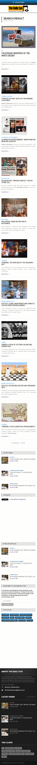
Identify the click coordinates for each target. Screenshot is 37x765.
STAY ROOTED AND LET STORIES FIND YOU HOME (21, 473)
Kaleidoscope (5, 178)
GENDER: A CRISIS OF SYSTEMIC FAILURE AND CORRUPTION (16, 345)
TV (2, 51)
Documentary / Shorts (8, 751)
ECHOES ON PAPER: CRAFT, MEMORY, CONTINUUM (22, 459)
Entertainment (20, 617)
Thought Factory (6, 96)
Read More (5, 69)
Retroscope (5, 617)
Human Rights (29, 753)
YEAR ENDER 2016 (14, 614)
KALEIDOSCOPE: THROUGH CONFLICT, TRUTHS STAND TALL (17, 181)
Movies (18, 751)
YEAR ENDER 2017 (26, 751)
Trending (4, 260)
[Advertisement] (18, 521)
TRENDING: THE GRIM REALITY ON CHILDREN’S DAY (17, 263)
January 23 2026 (14, 487)
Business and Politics (7, 301)
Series (12, 617)
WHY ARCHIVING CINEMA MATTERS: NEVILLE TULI (22, 486)
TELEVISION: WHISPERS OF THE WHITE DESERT (15, 54)
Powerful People (14, 483)
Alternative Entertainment (9, 137)
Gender (3, 342)
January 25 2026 (14, 461)
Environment (9, 748)
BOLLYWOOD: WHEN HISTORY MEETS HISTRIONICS (13, 222)
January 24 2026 (14, 476)
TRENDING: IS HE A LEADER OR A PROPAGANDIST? (18, 426)
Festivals (12, 457)
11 (22, 443)
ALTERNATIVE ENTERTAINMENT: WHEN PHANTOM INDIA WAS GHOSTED (18, 140)
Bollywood (4, 219)
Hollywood (22, 620)
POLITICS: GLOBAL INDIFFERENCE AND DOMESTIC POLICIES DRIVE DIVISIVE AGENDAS (18, 304)
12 (24, 443)
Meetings (28, 617)
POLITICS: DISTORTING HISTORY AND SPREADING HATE (18, 386)
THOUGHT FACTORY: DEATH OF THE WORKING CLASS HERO (17, 99)
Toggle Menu (18, 2)
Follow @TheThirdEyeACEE (18, 499)
